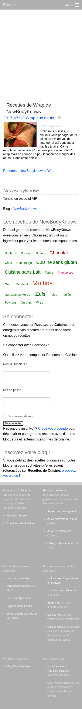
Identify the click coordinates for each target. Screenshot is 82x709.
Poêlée (66, 294)
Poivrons (10, 302)
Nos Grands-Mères (17, 294)
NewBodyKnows (51, 126)
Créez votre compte (53, 428)
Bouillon (26, 253)
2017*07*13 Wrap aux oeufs (28, 118)
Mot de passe (12, 390)
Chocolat (58, 252)
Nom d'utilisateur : (15, 364)
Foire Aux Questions (19, 598)
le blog (51, 543)
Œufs (39, 294)
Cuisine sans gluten (56, 262)
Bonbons (11, 253)
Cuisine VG (54, 614)
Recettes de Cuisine (15, 490)
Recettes (10, 5)
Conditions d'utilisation (20, 523)
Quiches (26, 302)
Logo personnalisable (20, 606)
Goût (8, 284)
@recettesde (66, 543)
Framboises (65, 272)
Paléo (53, 294)
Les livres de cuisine (59, 590)
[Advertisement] (41, 54)
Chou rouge (24, 262)
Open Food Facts (57, 682)
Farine (49, 272)
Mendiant (22, 284)
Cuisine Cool (55, 626)
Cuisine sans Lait (23, 272)
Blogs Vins (53, 602)
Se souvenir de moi (20, 416)
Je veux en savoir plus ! (61, 511)
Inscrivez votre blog (18, 578)
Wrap (39, 302)
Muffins (42, 283)
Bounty (40, 253)
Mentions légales (17, 515)
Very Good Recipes (18, 666)
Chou (8, 262)
